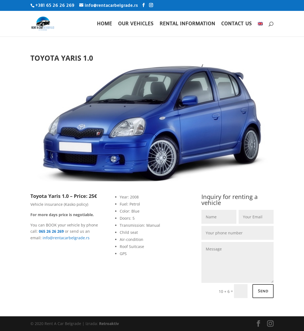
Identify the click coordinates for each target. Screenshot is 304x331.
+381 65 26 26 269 (54, 5)
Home (104, 24)
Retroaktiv (109, 323)
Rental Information (187, 24)
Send (263, 291)
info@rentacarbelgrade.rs (66, 237)
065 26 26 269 (51, 231)
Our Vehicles (136, 24)
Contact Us (236, 24)
